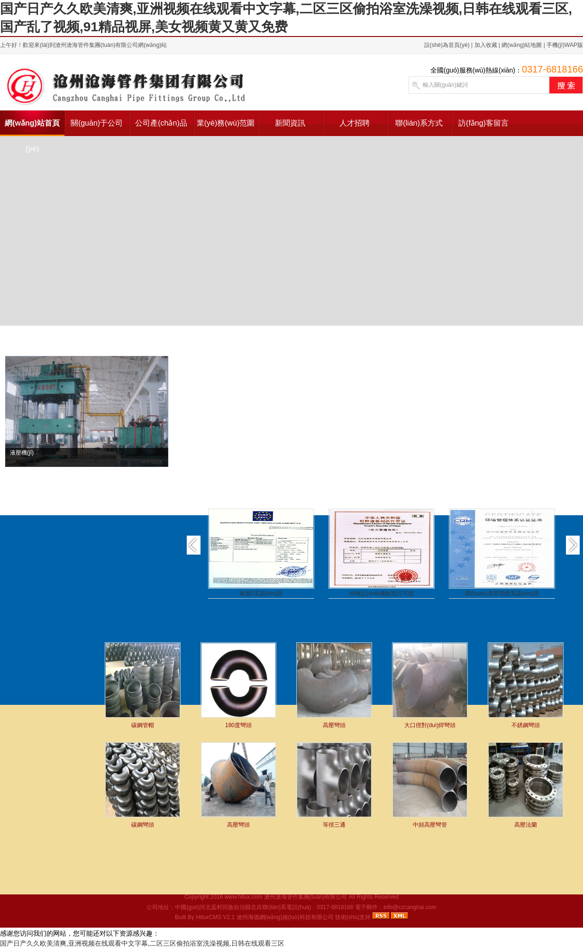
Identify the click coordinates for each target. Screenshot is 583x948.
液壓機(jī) (22, 452)
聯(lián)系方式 (419, 123)
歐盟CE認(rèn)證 (261, 593)
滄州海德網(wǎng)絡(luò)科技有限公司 (285, 917)
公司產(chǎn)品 (161, 123)
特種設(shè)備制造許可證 (381, 593)
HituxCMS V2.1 (215, 917)
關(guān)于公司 (97, 123)
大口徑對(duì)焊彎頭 (430, 725)
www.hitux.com (244, 896)
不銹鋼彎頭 (525, 725)
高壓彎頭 (334, 725)
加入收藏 (485, 45)
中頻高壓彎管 (430, 824)
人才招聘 (354, 123)
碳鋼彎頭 (142, 824)
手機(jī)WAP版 (565, 45)
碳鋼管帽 (142, 725)
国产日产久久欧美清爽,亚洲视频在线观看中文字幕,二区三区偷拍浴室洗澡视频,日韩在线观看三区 (142, 943)
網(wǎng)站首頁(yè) (32, 127)
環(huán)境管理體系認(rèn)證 (502, 593)
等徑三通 (334, 824)
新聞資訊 (290, 123)
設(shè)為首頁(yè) (447, 45)
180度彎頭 (238, 725)
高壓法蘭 (525, 824)
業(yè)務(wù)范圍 (226, 123)
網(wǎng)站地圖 (521, 45)
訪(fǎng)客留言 (483, 123)
